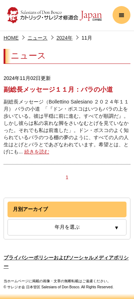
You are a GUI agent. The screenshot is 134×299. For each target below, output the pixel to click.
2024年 (64, 38)
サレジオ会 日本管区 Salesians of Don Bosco (54, 15)
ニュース (38, 38)
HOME (11, 38)
